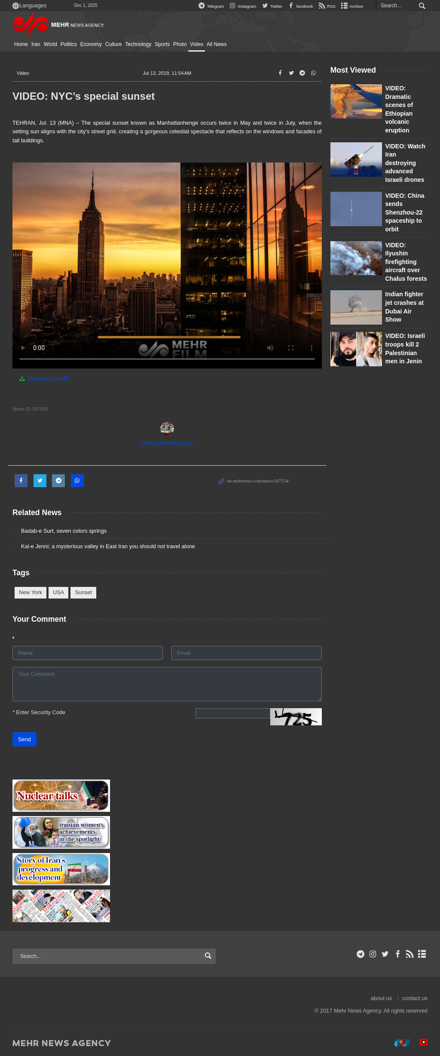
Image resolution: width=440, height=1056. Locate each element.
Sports (162, 44)
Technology (138, 44)
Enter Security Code (38, 712)
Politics (69, 44)
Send (24, 739)
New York (30, 592)
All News (217, 44)
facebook (299, 6)
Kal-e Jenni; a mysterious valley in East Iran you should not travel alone (108, 546)
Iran (35, 44)
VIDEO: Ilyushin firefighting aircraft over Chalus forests (406, 262)
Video (196, 44)
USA (58, 592)
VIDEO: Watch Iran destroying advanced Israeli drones (405, 163)
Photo (179, 44)
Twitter (271, 6)
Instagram (242, 6)
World (50, 44)
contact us (415, 998)
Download (43, 378)
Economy (91, 44)
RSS (326, 6)
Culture (113, 44)
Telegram (210, 6)
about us (381, 998)
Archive (351, 6)
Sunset (83, 592)
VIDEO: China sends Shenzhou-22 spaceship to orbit (405, 212)
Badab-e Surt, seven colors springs (64, 531)
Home (21, 44)
